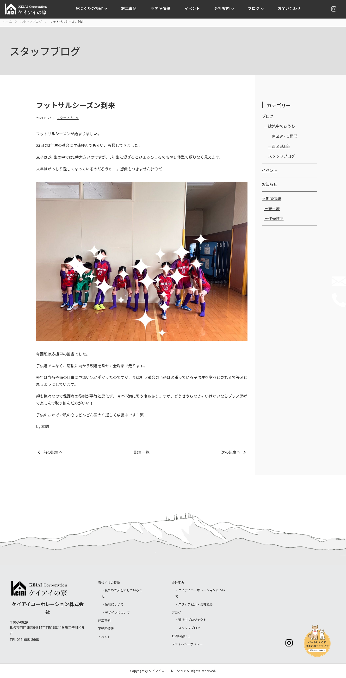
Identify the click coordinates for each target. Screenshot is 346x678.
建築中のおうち (281, 126)
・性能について (113, 604)
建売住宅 (276, 218)
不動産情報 (161, 8)
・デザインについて (116, 612)
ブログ (251, 8)
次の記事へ (230, 452)
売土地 (274, 208)
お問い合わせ (286, 8)
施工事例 (131, 8)
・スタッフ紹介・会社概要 (194, 604)
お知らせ (269, 184)
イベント (192, 8)
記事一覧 (141, 452)
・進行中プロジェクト (190, 619)
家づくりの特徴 (92, 8)
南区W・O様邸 (284, 136)
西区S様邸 (281, 146)
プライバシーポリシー (187, 644)
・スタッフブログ (187, 628)
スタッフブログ (68, 118)
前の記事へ (52, 452)
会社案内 (221, 8)
